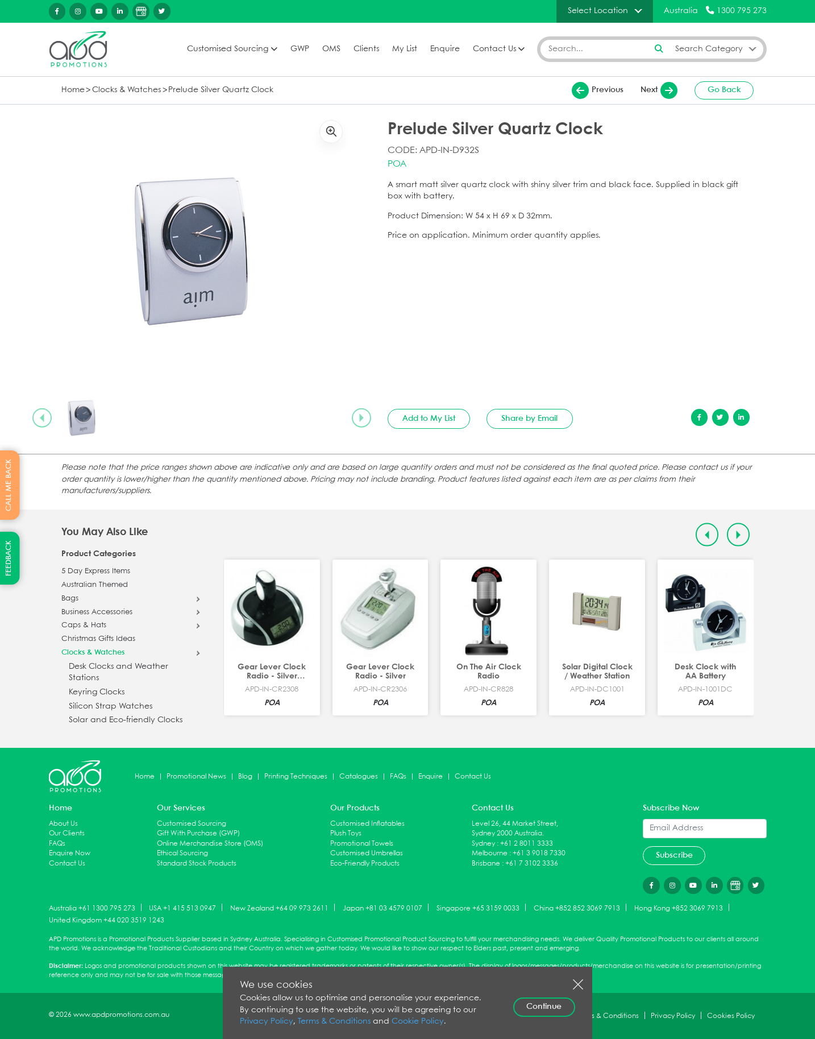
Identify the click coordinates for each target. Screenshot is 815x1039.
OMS (331, 49)
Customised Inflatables (367, 824)
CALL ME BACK (9, 485)
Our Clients (67, 833)
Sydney (483, 844)
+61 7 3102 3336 (531, 863)
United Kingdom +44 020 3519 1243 (106, 920)
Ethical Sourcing (182, 853)
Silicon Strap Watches (110, 706)
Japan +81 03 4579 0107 (382, 908)
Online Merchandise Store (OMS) (210, 844)
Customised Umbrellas (366, 853)
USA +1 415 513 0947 (182, 908)
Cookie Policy (418, 1021)
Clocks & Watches (126, 90)
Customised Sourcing (227, 49)
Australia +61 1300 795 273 (92, 908)
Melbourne (490, 853)
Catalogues (358, 776)
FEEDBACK (9, 558)
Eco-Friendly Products (365, 863)
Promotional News (196, 776)
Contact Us (494, 49)
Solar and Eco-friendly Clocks (125, 720)
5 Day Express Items (95, 571)
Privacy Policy (266, 1021)
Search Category (709, 49)
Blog (245, 776)
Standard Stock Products (196, 863)
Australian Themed (94, 585)
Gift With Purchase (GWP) (198, 833)
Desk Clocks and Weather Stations (118, 672)
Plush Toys (345, 833)
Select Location (598, 11)
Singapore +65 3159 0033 (477, 908)
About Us (63, 824)
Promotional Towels (361, 844)
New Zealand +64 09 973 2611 (279, 908)
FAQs (398, 776)
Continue (544, 1007)
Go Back (724, 90)
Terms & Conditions (334, 1021)
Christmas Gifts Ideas (98, 639)
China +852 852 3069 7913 (577, 908)
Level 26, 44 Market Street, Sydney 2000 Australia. (515, 829)
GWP (299, 49)
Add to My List (428, 419)
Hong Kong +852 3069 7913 (678, 908)
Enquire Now (69, 853)
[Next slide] (361, 418)
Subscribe (674, 855)
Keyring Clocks (96, 692)
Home (73, 90)
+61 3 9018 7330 (539, 853)
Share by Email (529, 419)
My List (404, 49)
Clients (366, 49)
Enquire (445, 49)
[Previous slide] (42, 418)
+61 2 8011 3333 (526, 844)
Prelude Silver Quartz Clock (220, 90)
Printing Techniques (295, 776)
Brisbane (486, 863)
